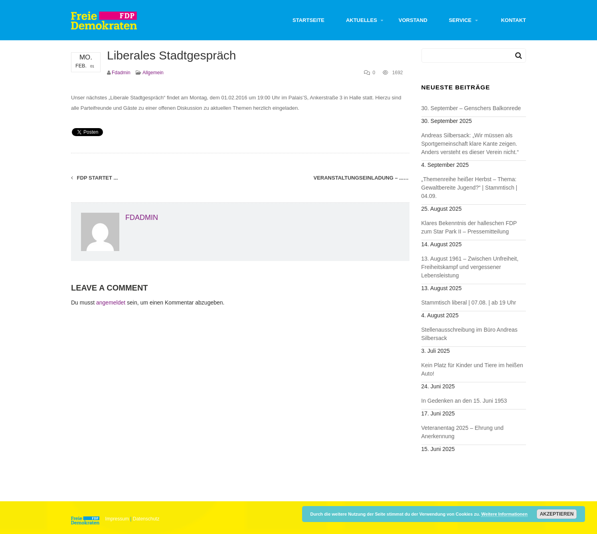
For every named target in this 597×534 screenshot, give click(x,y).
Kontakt (513, 20)
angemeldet (110, 302)
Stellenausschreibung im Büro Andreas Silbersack (469, 333)
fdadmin (121, 72)
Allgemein (153, 72)
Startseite (308, 20)
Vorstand (413, 20)
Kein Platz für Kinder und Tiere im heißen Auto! (472, 369)
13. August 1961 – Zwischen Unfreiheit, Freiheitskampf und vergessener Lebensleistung (470, 267)
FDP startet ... (94, 178)
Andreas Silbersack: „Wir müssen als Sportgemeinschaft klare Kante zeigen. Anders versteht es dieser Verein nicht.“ (470, 143)
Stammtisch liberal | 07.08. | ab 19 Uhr (468, 302)
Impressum (117, 519)
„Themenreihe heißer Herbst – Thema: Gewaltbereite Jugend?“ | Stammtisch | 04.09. (469, 187)
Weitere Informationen (504, 514)
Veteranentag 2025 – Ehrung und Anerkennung (462, 432)
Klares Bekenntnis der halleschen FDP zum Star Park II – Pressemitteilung (469, 227)
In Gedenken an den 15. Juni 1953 (464, 401)
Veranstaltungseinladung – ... (361, 178)
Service (460, 20)
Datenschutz (146, 519)
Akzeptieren (557, 514)
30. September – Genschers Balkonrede (471, 108)
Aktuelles (361, 20)
